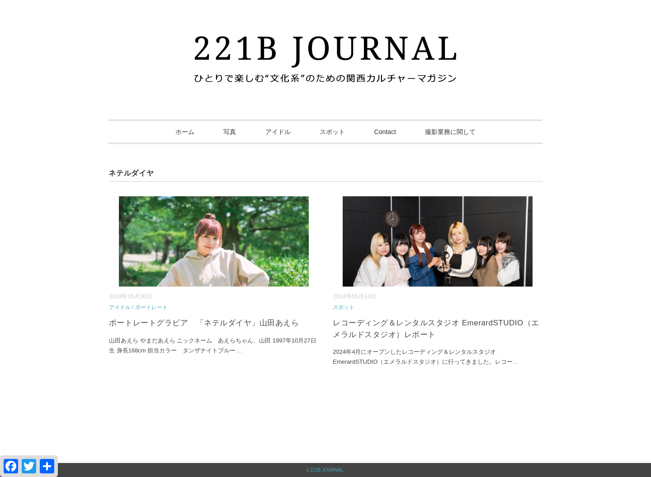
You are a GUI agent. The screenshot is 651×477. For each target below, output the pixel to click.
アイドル (278, 131)
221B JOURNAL (326, 470)
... (239, 350)
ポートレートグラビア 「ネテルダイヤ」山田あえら (204, 323)
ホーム (184, 131)
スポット (332, 131)
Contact (385, 131)
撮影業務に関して (450, 131)
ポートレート (151, 307)
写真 (229, 131)
